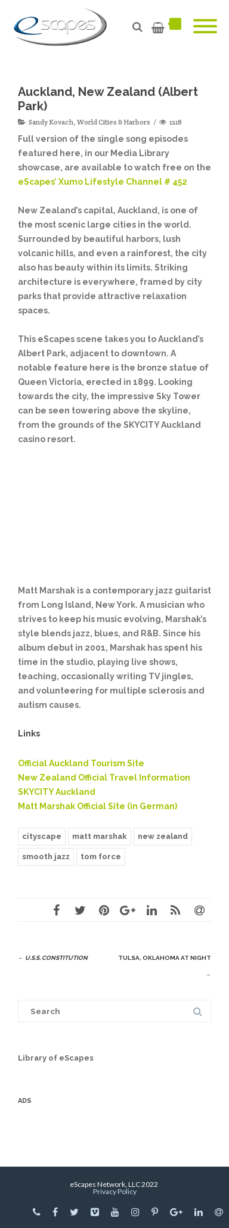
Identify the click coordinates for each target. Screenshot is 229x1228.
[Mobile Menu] (205, 27)
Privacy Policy (115, 1191)
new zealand (163, 836)
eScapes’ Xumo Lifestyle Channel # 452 (102, 181)
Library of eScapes (56, 1057)
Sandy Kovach (51, 121)
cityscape (41, 836)
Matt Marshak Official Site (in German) (97, 806)
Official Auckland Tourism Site (81, 763)
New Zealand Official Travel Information (104, 777)
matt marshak (99, 836)
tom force (101, 856)
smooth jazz (46, 856)
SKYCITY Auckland (56, 792)
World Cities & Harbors (113, 121)
